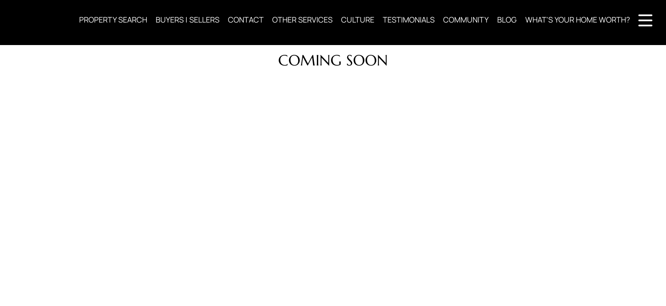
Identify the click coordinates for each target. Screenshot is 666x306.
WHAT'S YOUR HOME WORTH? (577, 19)
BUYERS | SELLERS (187, 19)
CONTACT (246, 19)
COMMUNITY (466, 19)
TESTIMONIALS (409, 19)
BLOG (507, 19)
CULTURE (357, 19)
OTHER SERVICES (302, 19)
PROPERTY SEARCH (113, 19)
